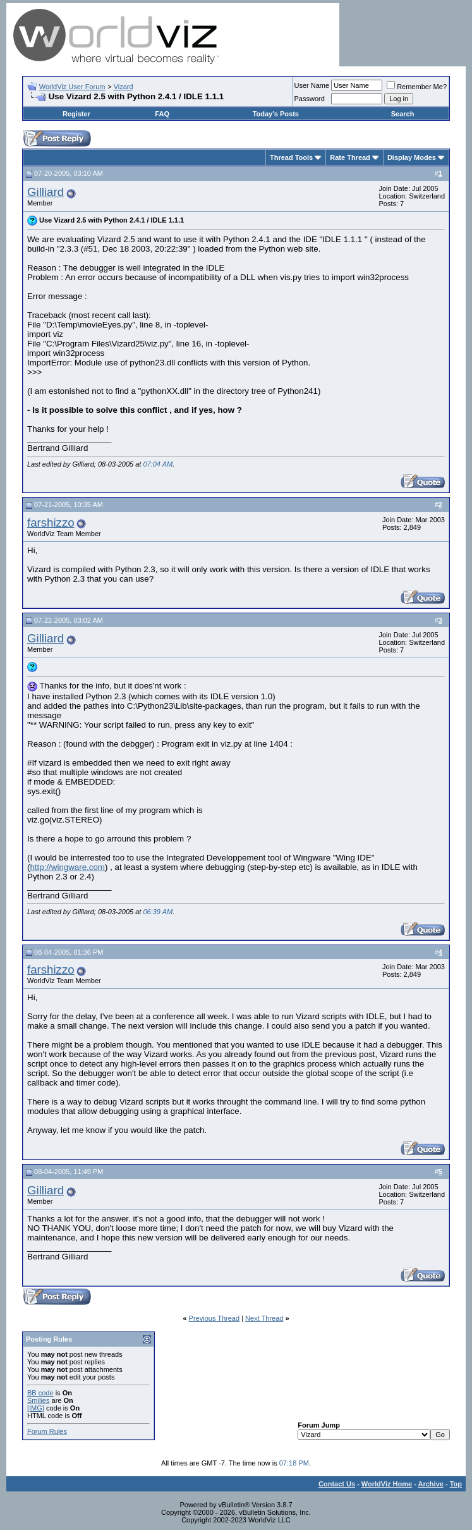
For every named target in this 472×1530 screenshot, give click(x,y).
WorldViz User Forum (72, 86)
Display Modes (411, 157)
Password (309, 98)
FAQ (162, 114)
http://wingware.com (67, 867)
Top (456, 1484)
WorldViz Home (386, 1484)
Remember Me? (417, 86)
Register (76, 114)
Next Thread (264, 1318)
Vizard (123, 86)
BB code (40, 1393)
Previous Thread (214, 1318)
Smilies (38, 1400)
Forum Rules (47, 1431)
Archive (431, 1484)
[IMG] (35, 1408)
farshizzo (51, 522)
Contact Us (336, 1484)
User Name (312, 85)
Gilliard (45, 192)
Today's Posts (276, 114)
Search (403, 114)
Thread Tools (291, 157)
